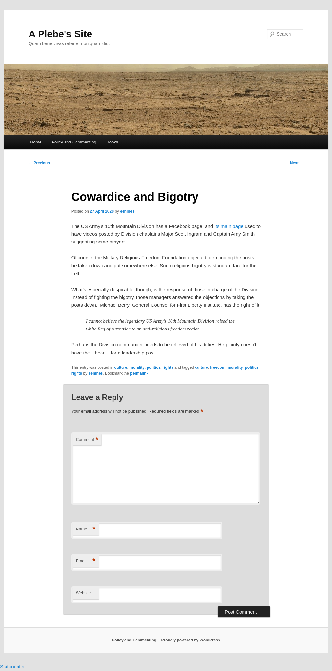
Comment (87, 439)
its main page (229, 226)
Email (85, 561)
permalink (139, 373)
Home (36, 142)
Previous (39, 163)
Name (85, 529)
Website (83, 592)
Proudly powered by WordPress (190, 640)
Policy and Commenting (74, 142)
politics (153, 367)
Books (112, 142)
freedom (217, 367)
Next (296, 163)
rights (167, 367)
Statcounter (12, 666)
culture (120, 367)
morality (137, 367)
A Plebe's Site (60, 34)
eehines (127, 211)
